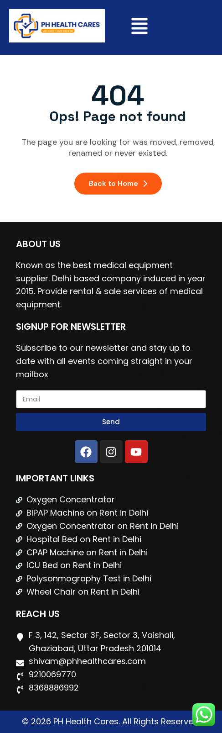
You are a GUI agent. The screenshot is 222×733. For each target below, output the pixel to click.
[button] (139, 27)
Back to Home (118, 183)
